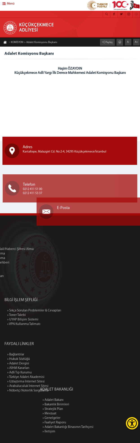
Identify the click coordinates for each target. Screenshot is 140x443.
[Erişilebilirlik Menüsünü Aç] (132, 423)
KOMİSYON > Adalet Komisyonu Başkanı (33, 42)
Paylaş (109, 42)
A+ (136, 42)
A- (128, 42)
